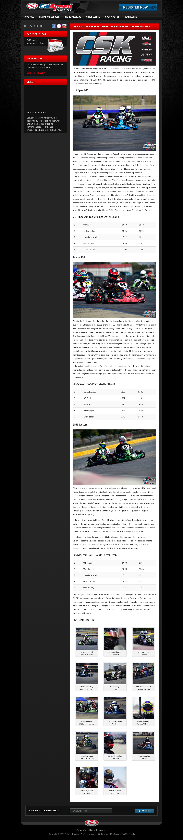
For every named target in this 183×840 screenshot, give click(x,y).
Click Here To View (36, 72)
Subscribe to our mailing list (45, 810)
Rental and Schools (49, 17)
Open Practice (112, 17)
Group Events (93, 17)
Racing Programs (72, 17)
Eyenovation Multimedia (124, 834)
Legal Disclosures (98, 830)
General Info (131, 17)
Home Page (29, 17)
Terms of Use (82, 830)
